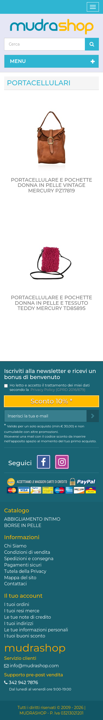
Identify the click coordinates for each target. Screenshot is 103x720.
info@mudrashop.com (34, 665)
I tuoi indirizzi (18, 623)
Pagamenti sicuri (22, 565)
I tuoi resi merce (21, 610)
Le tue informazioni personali (36, 629)
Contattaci (15, 583)
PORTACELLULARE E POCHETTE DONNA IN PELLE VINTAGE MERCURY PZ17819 (51, 185)
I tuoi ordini (16, 604)
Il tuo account (23, 595)
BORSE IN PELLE (22, 525)
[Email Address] (45, 416)
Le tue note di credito (27, 617)
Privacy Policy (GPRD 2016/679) (57, 389)
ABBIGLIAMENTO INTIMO (32, 519)
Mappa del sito (20, 577)
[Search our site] (44, 44)
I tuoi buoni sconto (24, 636)
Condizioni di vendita (27, 552)
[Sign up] (93, 416)
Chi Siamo (15, 546)
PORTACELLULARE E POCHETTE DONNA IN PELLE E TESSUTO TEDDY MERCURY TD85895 (51, 303)
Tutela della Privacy (25, 571)
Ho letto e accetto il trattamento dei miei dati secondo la (50, 387)
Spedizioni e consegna (29, 558)
